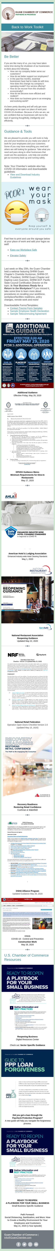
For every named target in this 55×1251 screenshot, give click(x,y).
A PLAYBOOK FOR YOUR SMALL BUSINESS (27, 1203)
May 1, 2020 (27, 559)
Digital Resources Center (27, 1039)
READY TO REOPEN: (27, 1200)
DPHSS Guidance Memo (27, 472)
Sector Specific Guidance (32, 1045)
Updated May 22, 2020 (27, 641)
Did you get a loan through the (27, 1115)
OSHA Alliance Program (27, 891)
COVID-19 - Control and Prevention (27, 939)
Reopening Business (27, 1036)
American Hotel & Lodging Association (27, 553)
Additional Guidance (27, 392)
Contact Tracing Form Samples (26, 308)
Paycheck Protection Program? (27, 1118)
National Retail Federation (27, 722)
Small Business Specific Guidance (27, 1206)
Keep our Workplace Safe (23, 250)
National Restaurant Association (27, 635)
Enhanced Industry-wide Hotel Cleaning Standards (27, 556)
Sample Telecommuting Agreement (28, 314)
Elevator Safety (18, 255)
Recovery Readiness (27, 804)
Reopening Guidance (27, 638)
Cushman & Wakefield (27, 810)
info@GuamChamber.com (17, 1237)
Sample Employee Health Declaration (29, 311)
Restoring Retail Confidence (27, 807)
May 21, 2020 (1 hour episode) (28, 1226)
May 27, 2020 (27, 480)
